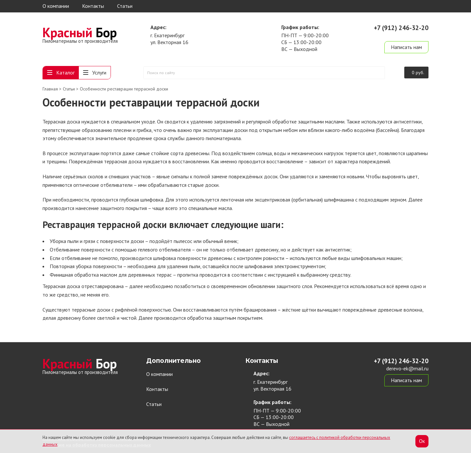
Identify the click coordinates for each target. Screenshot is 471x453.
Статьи (124, 6)
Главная (50, 89)
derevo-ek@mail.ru (407, 35)
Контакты (93, 6)
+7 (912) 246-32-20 (401, 28)
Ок (422, 441)
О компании (56, 6)
